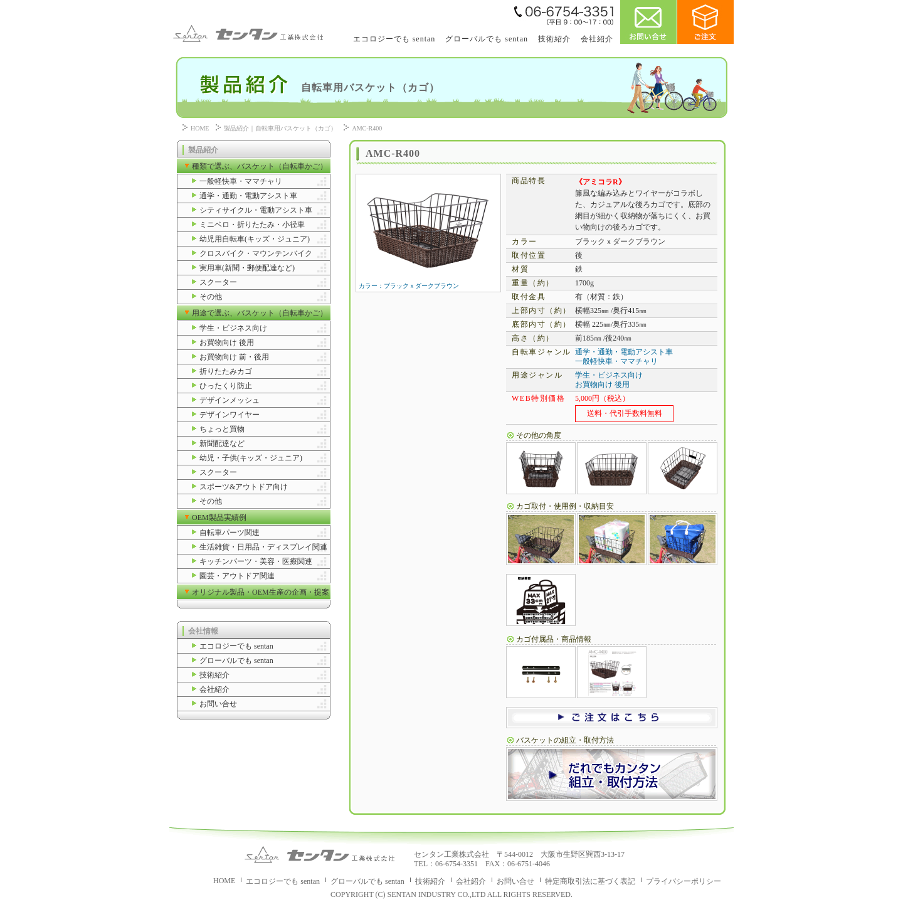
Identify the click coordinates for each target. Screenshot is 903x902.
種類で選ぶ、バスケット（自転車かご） (259, 166)
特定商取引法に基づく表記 (590, 881)
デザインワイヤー (229, 414)
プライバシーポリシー (683, 881)
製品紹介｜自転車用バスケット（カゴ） (280, 128)
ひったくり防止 (225, 385)
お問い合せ (218, 703)
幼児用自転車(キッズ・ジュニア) (254, 239)
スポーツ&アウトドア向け (243, 486)
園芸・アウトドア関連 (237, 575)
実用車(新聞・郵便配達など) (247, 267)
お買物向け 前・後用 (234, 357)
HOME (200, 128)
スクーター (218, 282)
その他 (210, 296)
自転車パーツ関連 (229, 532)
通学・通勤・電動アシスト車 (248, 195)
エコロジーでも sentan (394, 38)
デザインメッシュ (229, 400)
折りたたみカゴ (225, 371)
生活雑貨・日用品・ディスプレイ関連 (263, 547)
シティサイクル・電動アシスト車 (255, 210)
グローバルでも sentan (486, 38)
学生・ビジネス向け (233, 328)
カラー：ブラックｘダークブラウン (428, 282)
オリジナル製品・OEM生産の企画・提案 (260, 592)
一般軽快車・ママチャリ (240, 181)
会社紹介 (597, 38)
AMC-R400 (367, 128)
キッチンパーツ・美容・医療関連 (255, 561)
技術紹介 (554, 38)
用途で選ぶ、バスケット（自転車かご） (259, 313)
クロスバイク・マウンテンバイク (255, 253)
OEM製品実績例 (219, 517)
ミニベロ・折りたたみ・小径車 (252, 224)
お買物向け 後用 (226, 342)
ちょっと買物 (222, 429)
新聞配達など (222, 443)
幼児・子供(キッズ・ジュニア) (250, 458)
